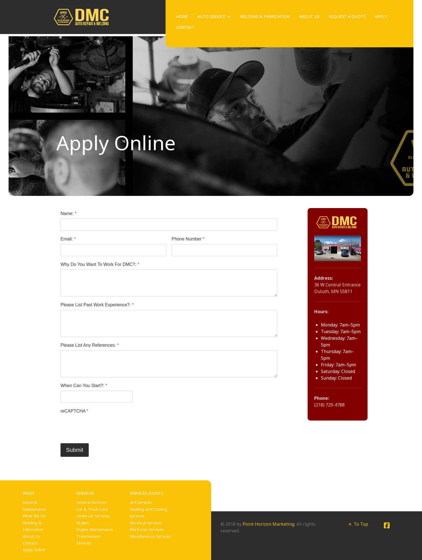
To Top (357, 524)
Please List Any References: (90, 345)
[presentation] (103, 426)
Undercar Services (93, 515)
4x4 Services (141, 502)
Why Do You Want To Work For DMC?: (100, 264)
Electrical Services (146, 522)
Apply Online (34, 549)
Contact (30, 543)
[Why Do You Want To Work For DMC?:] (169, 283)
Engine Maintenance (94, 529)
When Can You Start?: (84, 385)
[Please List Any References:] (169, 363)
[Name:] (169, 225)
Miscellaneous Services (150, 536)
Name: (69, 213)
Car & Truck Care (92, 509)
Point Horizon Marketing (268, 524)
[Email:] (113, 250)
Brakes (82, 522)
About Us (31, 536)
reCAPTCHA (74, 410)
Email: (68, 239)
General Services (91, 502)
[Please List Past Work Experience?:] (169, 323)
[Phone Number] (224, 250)
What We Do (34, 515)
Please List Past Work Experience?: (97, 304)
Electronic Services (147, 529)
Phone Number (188, 239)
